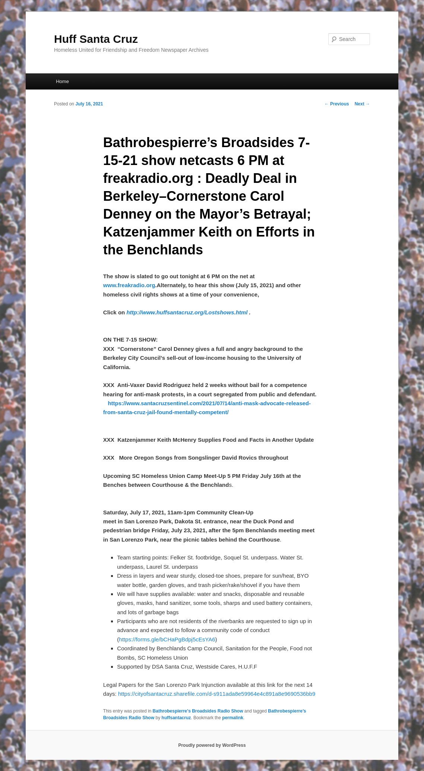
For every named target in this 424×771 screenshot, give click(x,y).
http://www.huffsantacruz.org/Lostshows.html (186, 312)
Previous (337, 104)
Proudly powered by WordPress (212, 745)
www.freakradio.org (129, 285)
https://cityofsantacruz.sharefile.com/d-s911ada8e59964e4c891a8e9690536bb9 (217, 694)
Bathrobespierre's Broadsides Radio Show (198, 711)
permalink (232, 717)
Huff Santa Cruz (96, 39)
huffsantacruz (176, 717)
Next (362, 104)
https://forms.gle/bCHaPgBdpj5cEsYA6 (167, 639)
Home (62, 81)
